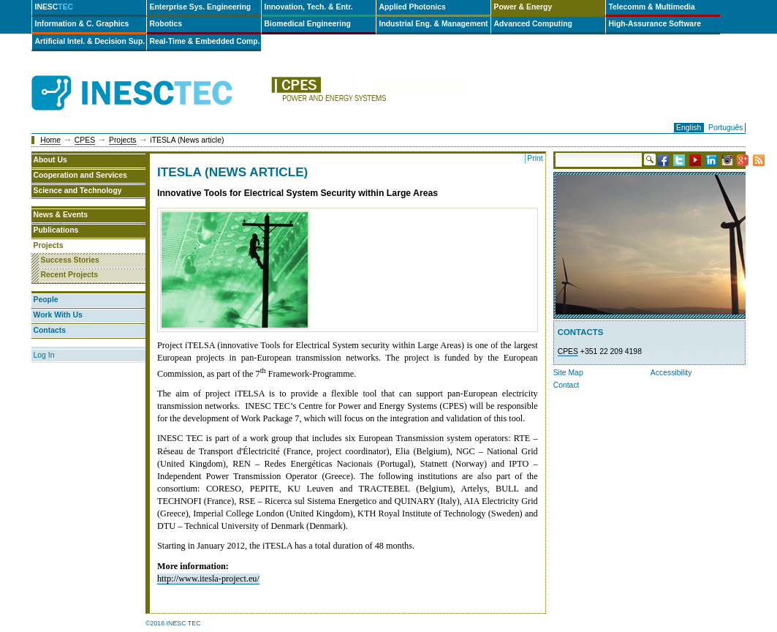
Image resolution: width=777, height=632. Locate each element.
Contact (566, 385)
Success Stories (70, 260)
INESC (54, 7)
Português (725, 128)
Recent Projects (70, 275)
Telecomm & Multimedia (652, 7)
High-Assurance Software (655, 24)
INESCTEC (148, 77)
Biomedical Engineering (308, 24)
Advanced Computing (533, 24)
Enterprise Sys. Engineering (200, 7)
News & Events (61, 215)
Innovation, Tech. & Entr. (309, 7)
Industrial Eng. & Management (433, 24)
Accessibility (671, 373)
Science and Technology (78, 191)
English (688, 128)
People (46, 300)
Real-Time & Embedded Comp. (205, 41)
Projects (123, 140)
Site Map (568, 373)
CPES (85, 140)
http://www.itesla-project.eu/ (208, 578)
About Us (50, 160)
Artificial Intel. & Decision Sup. (90, 41)
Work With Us (58, 315)
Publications (56, 230)
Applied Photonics (412, 7)
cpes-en (369, 93)
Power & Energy (523, 7)
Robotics (166, 24)
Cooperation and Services (80, 175)
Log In (44, 355)
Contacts (50, 330)
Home (50, 140)
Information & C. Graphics (82, 24)
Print (534, 158)
